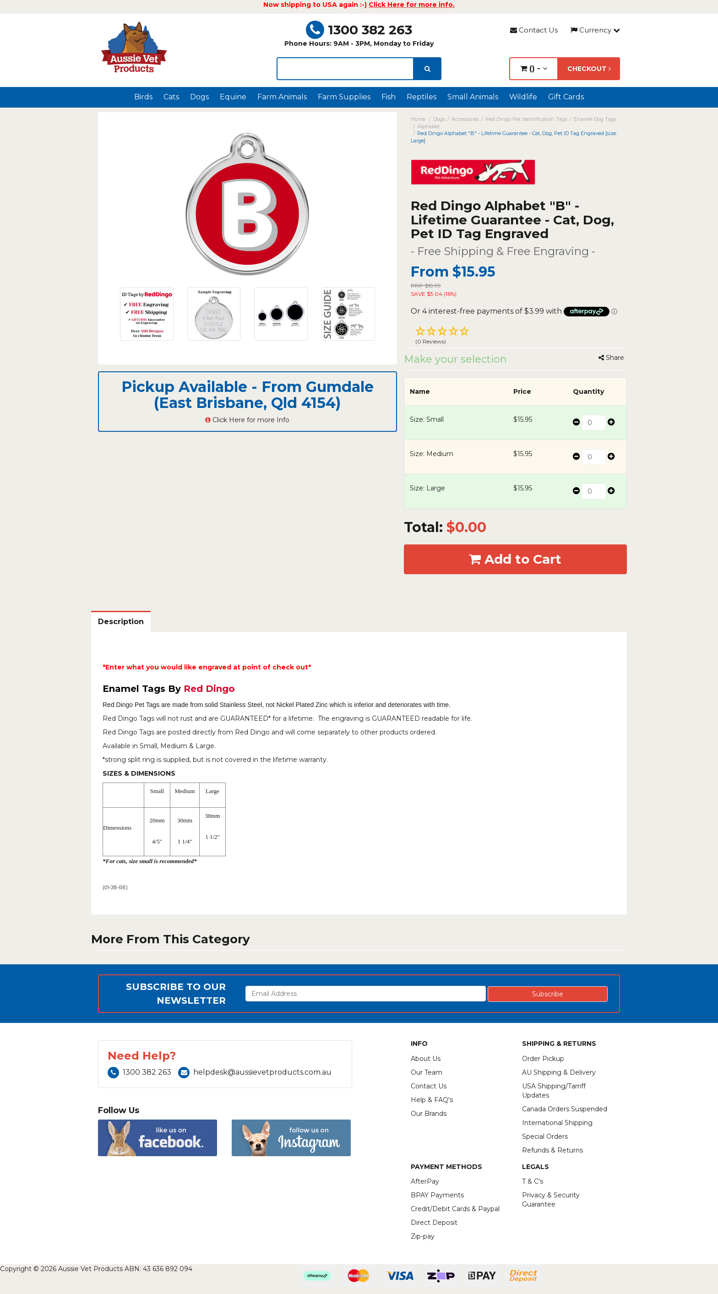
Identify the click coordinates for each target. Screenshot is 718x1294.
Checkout (589, 69)
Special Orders (545, 1136)
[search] (427, 68)
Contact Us (534, 30)
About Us (426, 1059)
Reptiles (421, 96)
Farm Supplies (344, 96)
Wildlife (523, 96)
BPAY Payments (437, 1195)
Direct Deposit (434, 1222)
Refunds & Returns (552, 1150)
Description (121, 621)
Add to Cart (515, 559)
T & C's (532, 1181)
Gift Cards (566, 96)
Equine (233, 96)
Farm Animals (282, 96)
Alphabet (428, 126)
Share (611, 357)
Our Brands (428, 1113)
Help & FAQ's (432, 1100)
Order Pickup (543, 1059)
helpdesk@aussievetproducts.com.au (255, 1072)
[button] (515, 337)
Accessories (465, 119)
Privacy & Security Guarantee (551, 1199)
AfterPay (425, 1181)
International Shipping (557, 1123)
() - (533, 68)
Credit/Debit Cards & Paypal (455, 1209)
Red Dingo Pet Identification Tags (526, 119)
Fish (388, 96)
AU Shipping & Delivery (559, 1072)
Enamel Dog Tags (595, 119)
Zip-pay (423, 1236)
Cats (171, 96)
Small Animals (472, 96)
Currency (595, 30)
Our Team (426, 1072)
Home (418, 119)
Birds (143, 96)
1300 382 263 (359, 30)
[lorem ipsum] (345, 68)
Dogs (199, 96)
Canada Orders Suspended (564, 1109)
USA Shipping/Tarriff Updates (554, 1090)
